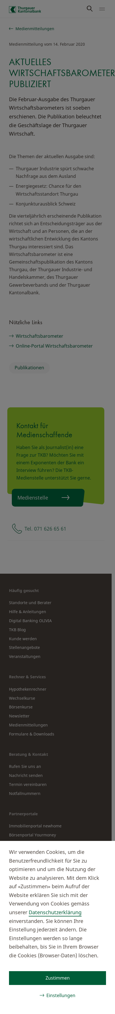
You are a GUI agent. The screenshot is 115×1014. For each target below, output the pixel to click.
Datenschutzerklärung (55, 912)
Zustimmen (58, 978)
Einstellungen (60, 995)
